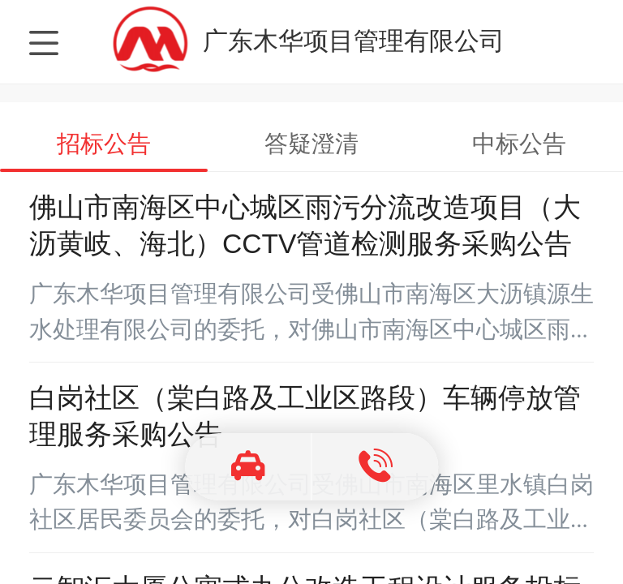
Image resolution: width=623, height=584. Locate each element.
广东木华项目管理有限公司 (354, 41)
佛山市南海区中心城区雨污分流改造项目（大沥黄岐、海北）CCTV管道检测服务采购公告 (305, 225)
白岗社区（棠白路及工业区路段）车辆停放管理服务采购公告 (305, 416)
